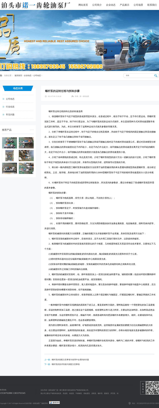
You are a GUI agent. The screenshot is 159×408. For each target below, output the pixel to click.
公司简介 (97, 5)
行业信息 (10, 107)
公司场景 (138, 5)
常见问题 (10, 114)
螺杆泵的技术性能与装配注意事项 (66, 364)
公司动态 (37, 76)
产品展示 (124, 5)
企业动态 (111, 5)
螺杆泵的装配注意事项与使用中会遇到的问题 (70, 360)
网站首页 (83, 5)
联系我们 (152, 5)
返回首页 (18, 76)
